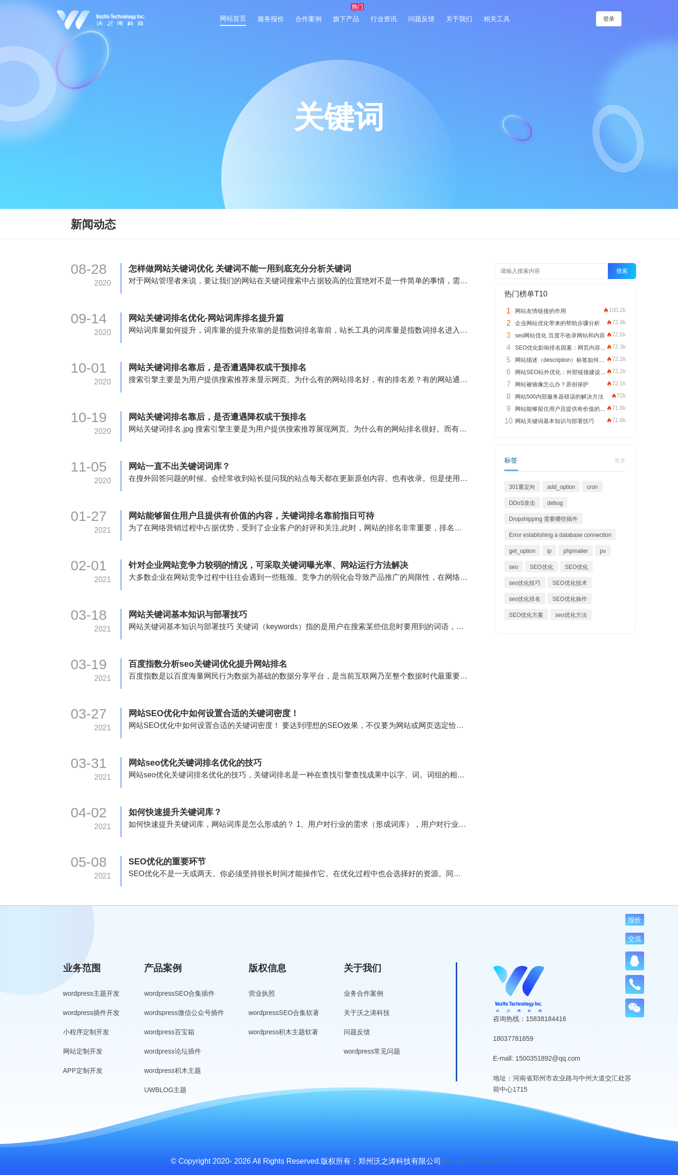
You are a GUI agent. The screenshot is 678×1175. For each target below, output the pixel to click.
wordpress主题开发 (91, 993)
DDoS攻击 (522, 503)
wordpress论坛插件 (172, 1051)
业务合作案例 (363, 993)
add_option (561, 487)
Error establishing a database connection (560, 535)
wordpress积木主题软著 (284, 1032)
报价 (634, 920)
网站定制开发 (83, 1051)
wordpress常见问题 (372, 1051)
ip (549, 551)
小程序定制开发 (86, 1032)
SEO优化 (541, 567)
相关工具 (497, 19)
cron (592, 487)
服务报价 (271, 19)
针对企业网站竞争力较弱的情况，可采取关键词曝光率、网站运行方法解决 (268, 565)
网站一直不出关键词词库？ (179, 466)
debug (555, 503)
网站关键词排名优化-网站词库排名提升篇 (206, 318)
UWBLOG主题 (165, 1090)
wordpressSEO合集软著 (284, 1012)
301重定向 (522, 487)
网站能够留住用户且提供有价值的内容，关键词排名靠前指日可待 (251, 515)
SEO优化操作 (569, 599)
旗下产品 (346, 19)
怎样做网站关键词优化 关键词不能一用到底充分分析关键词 (240, 268)
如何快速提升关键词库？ (175, 812)
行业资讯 (384, 19)
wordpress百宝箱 (169, 1032)
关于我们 (459, 19)
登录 (608, 19)
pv (603, 551)
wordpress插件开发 (91, 1012)
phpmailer (575, 551)
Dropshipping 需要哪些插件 (543, 519)
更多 (620, 460)
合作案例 (308, 19)
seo (513, 567)
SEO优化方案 (526, 615)
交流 (634, 938)
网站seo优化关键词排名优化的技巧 (195, 762)
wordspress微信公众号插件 (184, 1012)
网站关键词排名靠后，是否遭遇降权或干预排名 (218, 367)
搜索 (622, 271)
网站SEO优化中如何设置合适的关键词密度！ (214, 713)
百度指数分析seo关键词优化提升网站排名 (208, 664)
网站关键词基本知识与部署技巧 (188, 614)
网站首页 (233, 18)
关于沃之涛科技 (367, 1012)
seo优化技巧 (525, 583)
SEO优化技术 (569, 583)
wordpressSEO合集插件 (179, 993)
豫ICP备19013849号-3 (474, 1161)
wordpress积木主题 (172, 1070)
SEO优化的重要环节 (167, 861)
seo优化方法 (571, 615)
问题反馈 (421, 19)
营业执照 (262, 993)
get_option (522, 551)
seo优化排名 (525, 599)
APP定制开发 (83, 1070)
